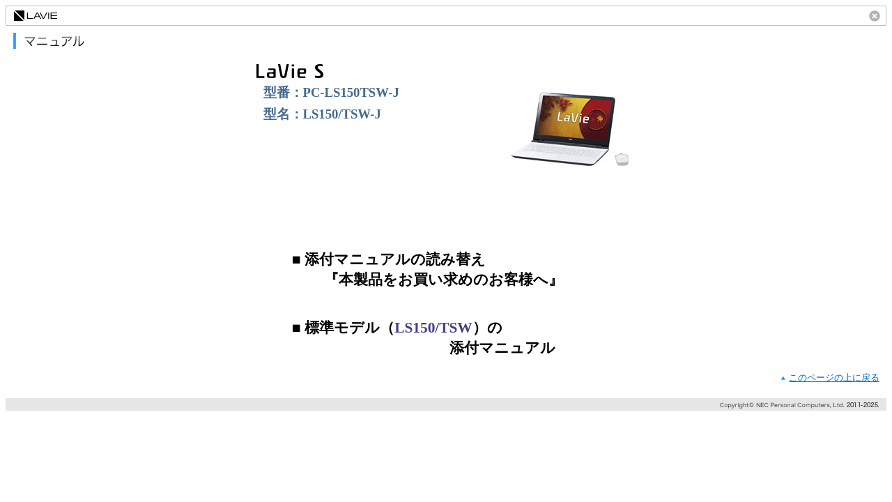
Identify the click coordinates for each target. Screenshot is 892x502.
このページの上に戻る (834, 377)
